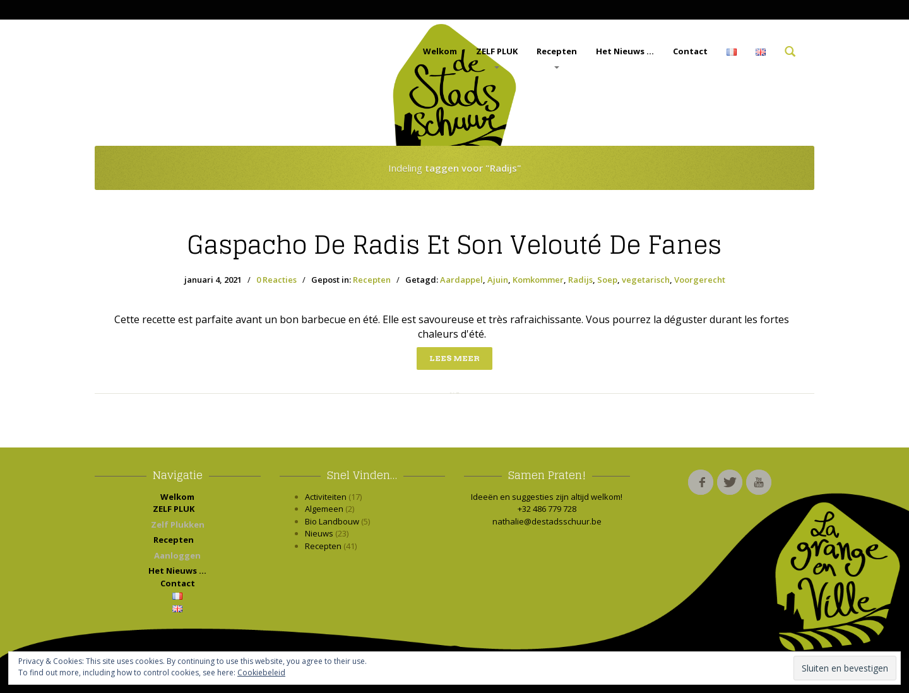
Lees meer (454, 358)
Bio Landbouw (332, 521)
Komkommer (538, 279)
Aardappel (461, 279)
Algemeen (324, 508)
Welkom (440, 51)
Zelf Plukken (178, 524)
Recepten (557, 57)
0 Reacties (276, 279)
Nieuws (319, 533)
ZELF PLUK (497, 57)
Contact (690, 51)
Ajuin (497, 279)
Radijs (580, 279)
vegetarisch (646, 279)
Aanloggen (177, 555)
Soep (607, 279)
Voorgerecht (699, 279)
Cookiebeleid (261, 672)
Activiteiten (326, 496)
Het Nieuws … (625, 51)
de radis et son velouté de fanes (454, 245)
